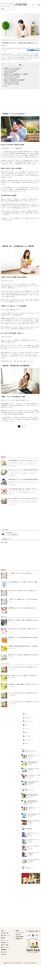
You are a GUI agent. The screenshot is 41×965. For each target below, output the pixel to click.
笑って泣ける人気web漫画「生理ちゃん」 (11, 78)
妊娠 (7, 542)
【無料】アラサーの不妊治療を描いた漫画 (11, 81)
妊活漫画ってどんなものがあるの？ (13, 68)
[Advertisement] (10, 555)
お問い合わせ (18, 934)
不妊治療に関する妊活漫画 (8, 72)
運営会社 (17, 930)
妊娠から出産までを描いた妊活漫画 (10, 71)
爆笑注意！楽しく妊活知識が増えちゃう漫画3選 (16, 74)
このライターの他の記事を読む (12, 534)
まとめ (5, 86)
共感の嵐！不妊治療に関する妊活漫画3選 (14, 80)
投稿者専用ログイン (19, 938)
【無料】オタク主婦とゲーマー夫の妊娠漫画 (11, 77)
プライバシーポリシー (20, 932)
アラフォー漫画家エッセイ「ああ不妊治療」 (11, 84)
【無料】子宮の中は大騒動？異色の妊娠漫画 (11, 75)
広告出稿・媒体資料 (19, 936)
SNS (3, 542)
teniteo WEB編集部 (9, 532)
